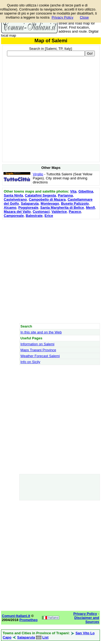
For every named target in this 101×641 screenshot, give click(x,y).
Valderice (59, 212)
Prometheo (28, 620)
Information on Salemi (37, 344)
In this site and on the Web (41, 332)
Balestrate (34, 216)
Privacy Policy (62, 17)
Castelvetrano (15, 199)
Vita (73, 191)
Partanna (65, 195)
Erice (49, 216)
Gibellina (85, 191)
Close (84, 17)
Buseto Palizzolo (75, 203)
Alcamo (10, 207)
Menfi (90, 207)
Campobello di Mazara (47, 199)
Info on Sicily (30, 362)
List (45, 637)
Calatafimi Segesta (40, 195)
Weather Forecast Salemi (40, 356)
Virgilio (38, 174)
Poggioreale (28, 207)
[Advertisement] (50, 271)
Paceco (75, 212)
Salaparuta (30, 203)
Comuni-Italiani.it (16, 616)
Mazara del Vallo (17, 212)
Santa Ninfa (13, 195)
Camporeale (14, 216)
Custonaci (41, 212)
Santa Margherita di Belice (62, 207)
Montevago (50, 203)
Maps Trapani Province (38, 350)
